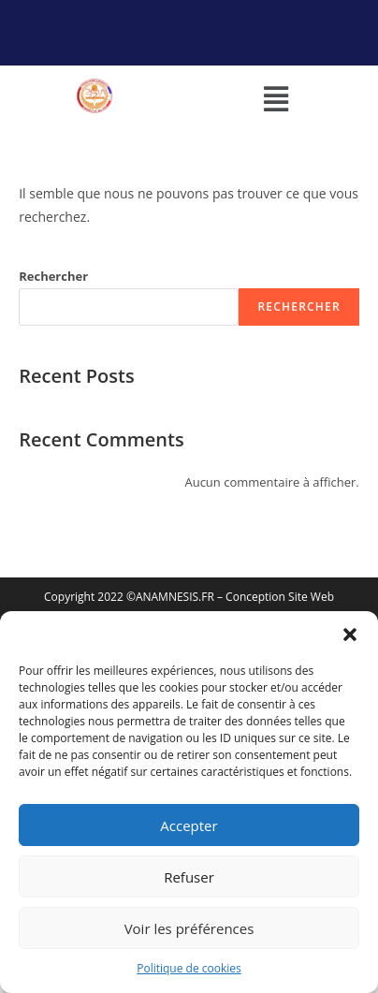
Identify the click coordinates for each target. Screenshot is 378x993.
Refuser (189, 877)
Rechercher (53, 276)
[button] (350, 634)
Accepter (188, 825)
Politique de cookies (189, 968)
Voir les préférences (189, 928)
